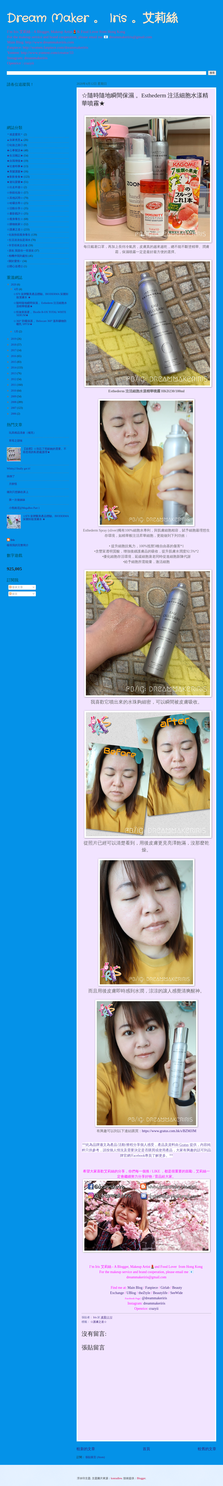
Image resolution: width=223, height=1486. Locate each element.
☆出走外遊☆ (15, 187)
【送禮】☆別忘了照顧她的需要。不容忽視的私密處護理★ (44, 450)
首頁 (146, 1449)
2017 (14, 350)
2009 (14, 396)
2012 (14, 379)
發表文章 (16, 587)
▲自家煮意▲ (15, 139)
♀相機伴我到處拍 (17, 255)
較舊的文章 (207, 1449)
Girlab (165, 1288)
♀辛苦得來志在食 (17, 245)
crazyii (153, 1309)
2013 (14, 373)
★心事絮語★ (15, 150)
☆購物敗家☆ (15, 224)
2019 (14, 338)
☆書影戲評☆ (15, 213)
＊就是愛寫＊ (15, 134)
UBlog (131, 1293)
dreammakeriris (154, 1303)
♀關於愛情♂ (14, 261)
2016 (14, 356)
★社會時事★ (15, 166)
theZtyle (144, 1293)
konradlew (116, 1478)
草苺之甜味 (15, 440)
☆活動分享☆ (15, 208)
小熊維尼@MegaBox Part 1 (24, 508)
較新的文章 (86, 1449)
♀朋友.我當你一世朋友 (20, 250)
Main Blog (135, 1288)
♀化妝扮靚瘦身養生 (18, 234)
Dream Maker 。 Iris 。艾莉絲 (92, 18)
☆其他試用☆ (15, 197)
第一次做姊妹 (17, 499)
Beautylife (160, 1293)
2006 (14, 413)
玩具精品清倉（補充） (22, 432)
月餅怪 (13, 483)
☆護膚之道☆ (98, 1321)
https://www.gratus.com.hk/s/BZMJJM (169, 1131)
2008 (14, 402)
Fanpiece (151, 1288)
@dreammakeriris (154, 1298)
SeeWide (176, 1293)
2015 (14, 361)
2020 (14, 284)
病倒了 (11, 476)
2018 (14, 344)
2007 (14, 407)
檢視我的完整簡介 (18, 545)
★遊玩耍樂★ (15, 182)
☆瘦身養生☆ (15, 219)
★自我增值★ (15, 160)
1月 (16, 331)
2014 (14, 367)
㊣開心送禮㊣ (15, 266)
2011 (14, 384)
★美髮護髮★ (15, 171)
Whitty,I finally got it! (18, 468)
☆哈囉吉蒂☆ (15, 203)
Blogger (141, 1478)
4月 (16, 289)
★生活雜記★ (15, 155)
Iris (13, 540)
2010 (14, 390)
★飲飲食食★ (15, 176)
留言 (13, 593)
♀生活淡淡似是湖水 (18, 240)
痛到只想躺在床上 (18, 492)
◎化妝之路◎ (15, 145)
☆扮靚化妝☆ (15, 192)
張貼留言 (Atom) (95, 1457)
